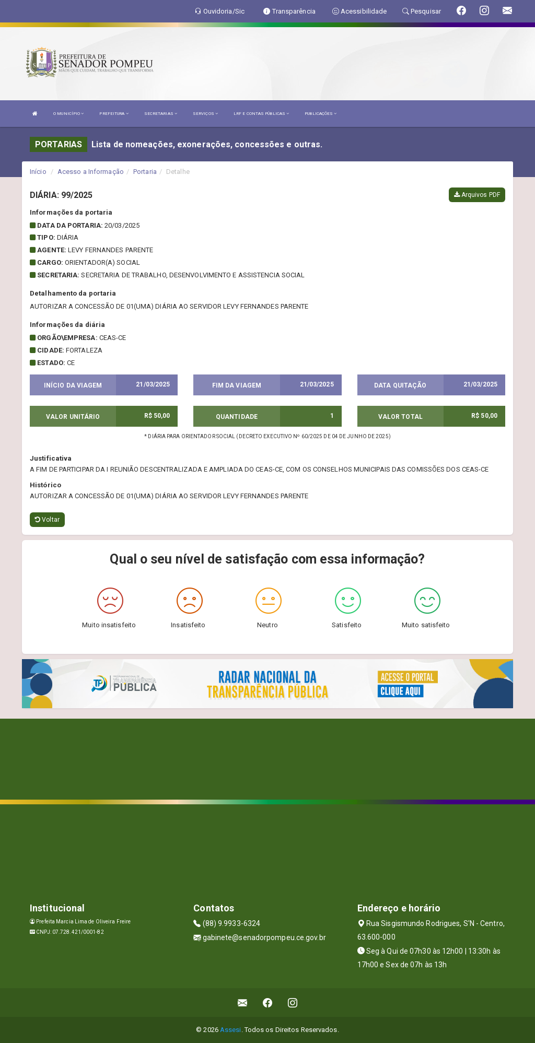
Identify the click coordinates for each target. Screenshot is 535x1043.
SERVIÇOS (205, 113)
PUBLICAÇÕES (320, 113)
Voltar (47, 519)
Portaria (145, 171)
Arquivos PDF (477, 194)
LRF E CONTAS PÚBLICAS (261, 113)
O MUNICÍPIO (68, 113)
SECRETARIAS (160, 113)
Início (38, 171)
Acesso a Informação (90, 171)
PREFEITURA (113, 113)
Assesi (230, 1030)
